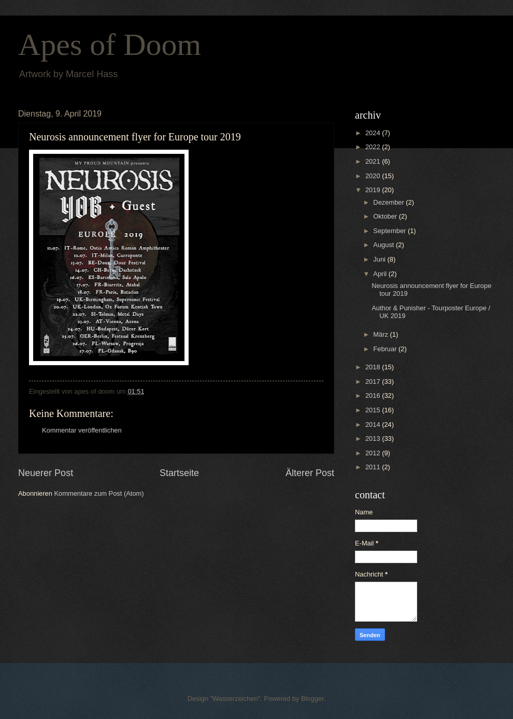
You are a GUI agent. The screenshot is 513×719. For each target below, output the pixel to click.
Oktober (385, 216)
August (384, 245)
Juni (380, 259)
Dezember (389, 202)
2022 (373, 147)
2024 (373, 133)
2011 (373, 467)
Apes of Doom (109, 44)
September (390, 231)
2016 (373, 395)
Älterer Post (310, 473)
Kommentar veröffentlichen (82, 430)
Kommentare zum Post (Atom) (99, 493)
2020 (373, 176)
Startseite (179, 473)
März (381, 334)
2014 (373, 424)
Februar (385, 349)
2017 (373, 381)
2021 (373, 161)
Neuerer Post (45, 473)
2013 (373, 438)
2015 (373, 410)
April (380, 274)
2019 (373, 190)
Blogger (312, 698)
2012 (373, 453)
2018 (373, 367)
